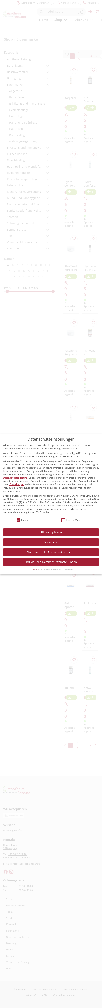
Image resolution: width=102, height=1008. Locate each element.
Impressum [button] (68, 569)
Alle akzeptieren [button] (51, 532)
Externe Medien (72, 520)
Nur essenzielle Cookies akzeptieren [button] (51, 552)
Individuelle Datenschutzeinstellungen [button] (51, 562)
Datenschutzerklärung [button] (52, 569)
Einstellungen (16, 484)
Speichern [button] (51, 542)
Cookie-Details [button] (35, 569)
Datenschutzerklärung (15, 477)
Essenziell (24, 520)
